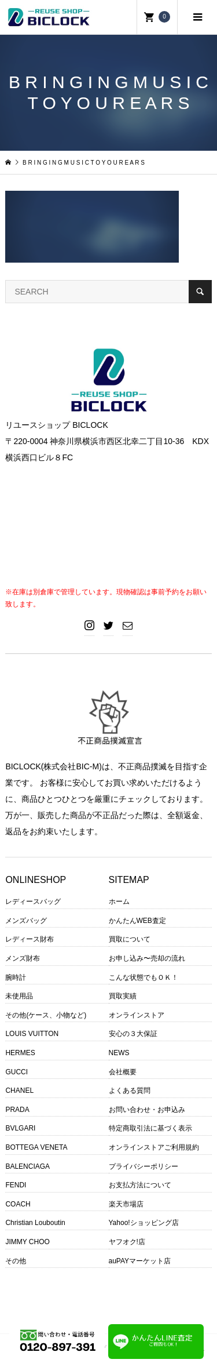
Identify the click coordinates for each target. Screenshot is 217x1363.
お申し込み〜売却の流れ (147, 958)
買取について (129, 939)
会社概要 (123, 1072)
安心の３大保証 (133, 1034)
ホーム (119, 901)
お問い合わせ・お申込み (147, 1110)
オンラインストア (136, 1015)
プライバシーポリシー (143, 1166)
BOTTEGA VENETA (36, 1147)
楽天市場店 (126, 1204)
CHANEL (19, 1090)
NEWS (119, 1053)
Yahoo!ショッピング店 (144, 1223)
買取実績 (123, 996)
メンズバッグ (26, 921)
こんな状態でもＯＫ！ (143, 977)
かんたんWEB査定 (137, 921)
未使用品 (19, 996)
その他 (15, 1261)
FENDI (15, 1185)
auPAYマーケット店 (140, 1261)
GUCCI (16, 1072)
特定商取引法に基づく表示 (150, 1128)
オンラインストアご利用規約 (154, 1147)
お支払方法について (140, 1185)
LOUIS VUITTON (31, 1034)
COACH (17, 1204)
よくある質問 (129, 1090)
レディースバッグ (33, 901)
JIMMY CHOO (27, 1242)
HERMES (20, 1053)
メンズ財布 (22, 958)
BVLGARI (20, 1128)
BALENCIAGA (27, 1166)
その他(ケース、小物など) (45, 1015)
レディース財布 (29, 939)
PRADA (17, 1110)
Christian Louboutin (35, 1223)
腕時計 (15, 977)
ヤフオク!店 (127, 1242)
